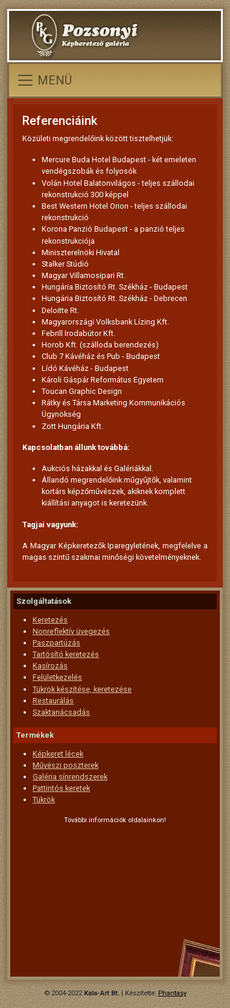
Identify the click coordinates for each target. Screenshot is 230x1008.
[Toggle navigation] (44, 80)
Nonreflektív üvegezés (71, 631)
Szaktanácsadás (61, 712)
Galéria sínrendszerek (70, 776)
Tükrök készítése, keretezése (82, 689)
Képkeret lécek (58, 753)
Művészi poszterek (65, 765)
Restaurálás (53, 700)
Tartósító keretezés (66, 654)
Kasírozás (50, 665)
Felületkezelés (57, 677)
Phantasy (172, 993)
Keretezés (50, 619)
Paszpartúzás (56, 642)
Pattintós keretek (61, 788)
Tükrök (44, 799)
